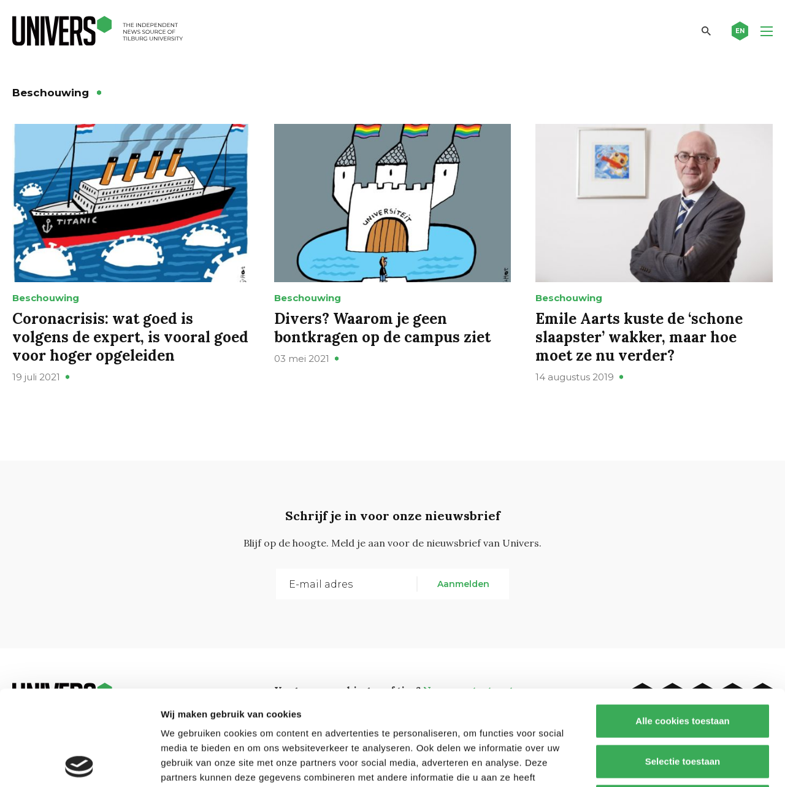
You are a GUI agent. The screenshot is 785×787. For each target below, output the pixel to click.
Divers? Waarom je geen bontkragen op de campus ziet (382, 328)
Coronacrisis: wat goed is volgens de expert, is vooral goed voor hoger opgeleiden (130, 337)
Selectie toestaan (683, 666)
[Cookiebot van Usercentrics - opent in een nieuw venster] (79, 763)
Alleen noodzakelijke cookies (682, 706)
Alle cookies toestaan (682, 626)
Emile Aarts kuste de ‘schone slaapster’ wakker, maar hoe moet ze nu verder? (639, 337)
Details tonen (663, 763)
